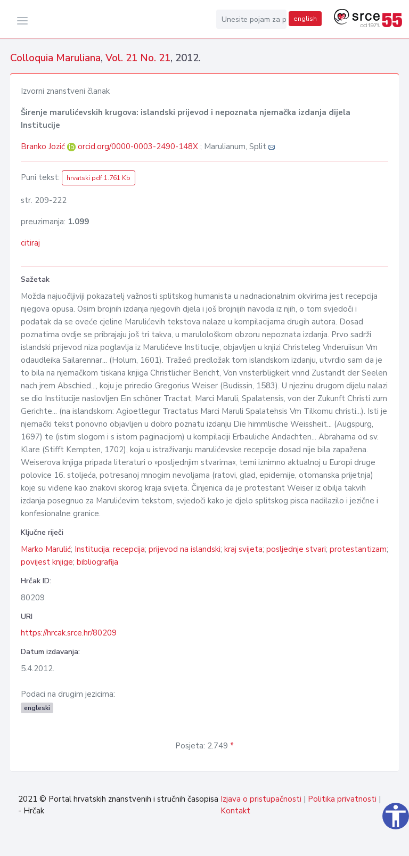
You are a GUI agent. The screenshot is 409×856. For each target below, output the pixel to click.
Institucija (92, 549)
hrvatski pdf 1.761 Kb (98, 178)
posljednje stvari (296, 549)
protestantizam (358, 549)
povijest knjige (47, 562)
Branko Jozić (44, 146)
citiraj (30, 243)
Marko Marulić (46, 549)
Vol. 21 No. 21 (137, 58)
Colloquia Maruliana (55, 58)
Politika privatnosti (342, 799)
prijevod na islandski (184, 549)
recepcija (129, 549)
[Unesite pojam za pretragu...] (251, 19)
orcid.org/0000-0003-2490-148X (138, 146)
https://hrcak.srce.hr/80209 (69, 632)
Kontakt (235, 810)
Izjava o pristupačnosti (260, 799)
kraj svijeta (243, 549)
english (305, 18)
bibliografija (97, 562)
